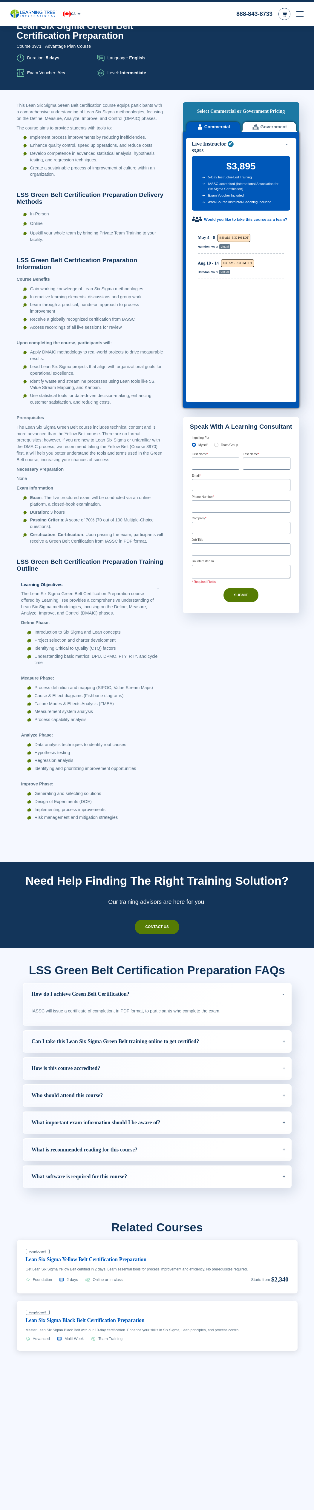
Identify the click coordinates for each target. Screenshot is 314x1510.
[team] (217, 295)
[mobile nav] (300, 12)
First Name (201, 305)
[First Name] (215, 315)
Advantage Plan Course (68, 70)
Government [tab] (269, 76)
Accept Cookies (254, 1503)
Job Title (198, 392)
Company (200, 370)
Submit (241, 447)
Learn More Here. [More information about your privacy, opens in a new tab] (114, 1507)
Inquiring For (201, 288)
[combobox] (198, 358)
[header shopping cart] (284, 12)
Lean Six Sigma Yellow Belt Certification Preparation (93, 1289)
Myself (203, 296)
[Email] (241, 336)
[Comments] (241, 424)
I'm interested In (204, 413)
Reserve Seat (266, 202)
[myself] (194, 295)
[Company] (241, 380)
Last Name (252, 305)
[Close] (304, 1502)
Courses (39, 38)
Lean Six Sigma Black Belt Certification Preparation (91, 1350)
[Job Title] (241, 401)
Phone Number (205, 348)
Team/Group (231, 296)
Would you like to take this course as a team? (242, 171)
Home (22, 38)
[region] (242, 215)
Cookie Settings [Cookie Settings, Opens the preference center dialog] (212, 1503)
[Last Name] (266, 315)
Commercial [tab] (213, 76)
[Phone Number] (241, 358)
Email (197, 327)
